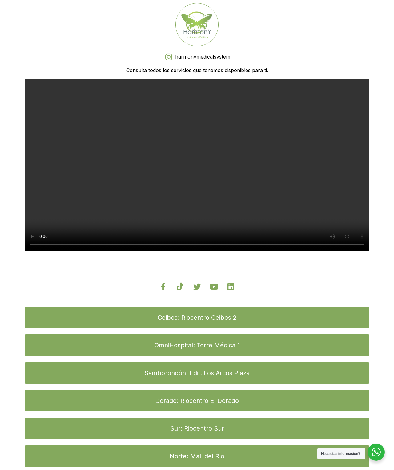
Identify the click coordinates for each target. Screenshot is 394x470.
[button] (197, 317)
